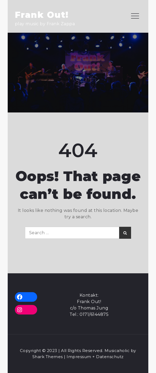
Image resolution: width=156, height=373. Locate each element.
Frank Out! (42, 15)
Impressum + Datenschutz (95, 356)
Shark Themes (48, 356)
